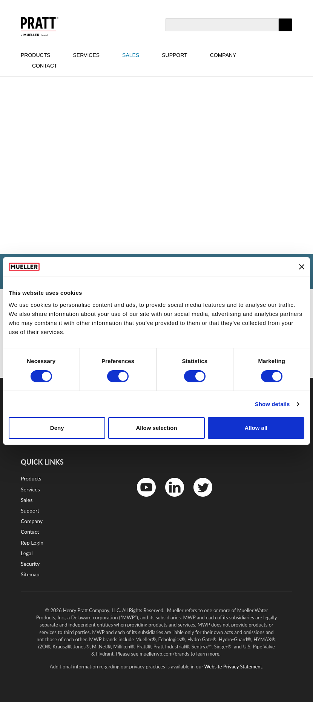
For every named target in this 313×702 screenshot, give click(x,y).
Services (86, 55)
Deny (57, 428)
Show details (272, 404)
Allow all (255, 428)
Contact (44, 66)
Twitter (198, 498)
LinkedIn (170, 498)
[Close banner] (301, 266)
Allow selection (156, 428)
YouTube (142, 498)
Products (36, 55)
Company (223, 55)
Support (174, 55)
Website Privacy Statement (233, 667)
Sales (130, 55)
